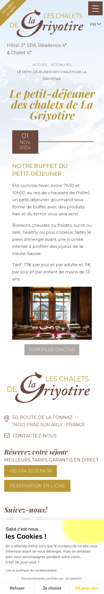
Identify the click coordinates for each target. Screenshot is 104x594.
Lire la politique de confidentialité (31, 570)
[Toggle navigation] (95, 8)
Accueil (40, 65)
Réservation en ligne (37, 485)
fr (95, 24)
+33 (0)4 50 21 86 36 (30, 470)
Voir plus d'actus (52, 349)
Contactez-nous (35, 435)
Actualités (60, 65)
